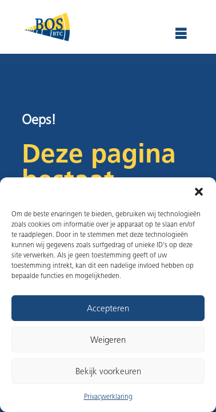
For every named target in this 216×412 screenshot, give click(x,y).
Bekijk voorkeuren (108, 371)
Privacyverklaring (108, 396)
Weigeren (108, 340)
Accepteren (108, 308)
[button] (199, 191)
